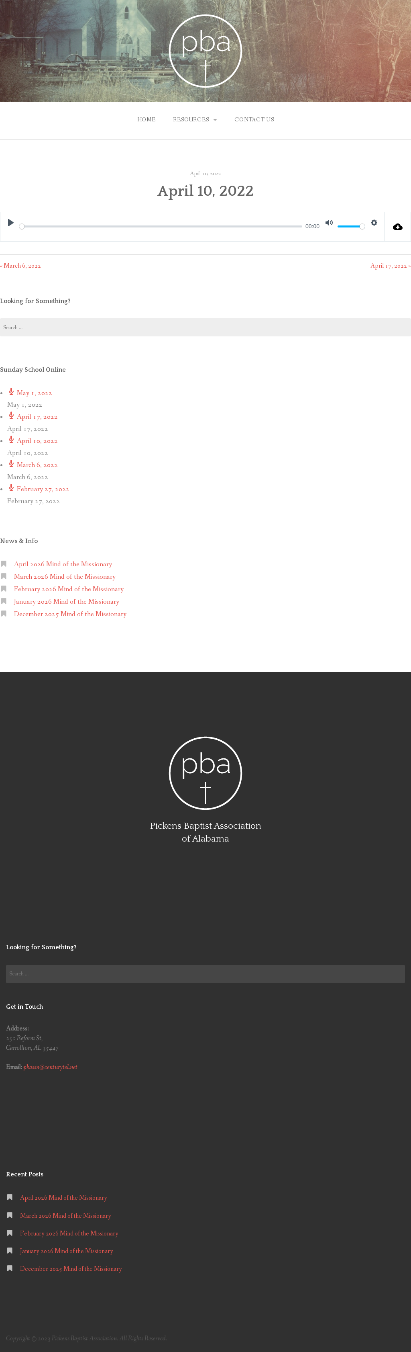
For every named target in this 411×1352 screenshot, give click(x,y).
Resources (191, 119)
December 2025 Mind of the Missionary (70, 614)
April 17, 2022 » (390, 266)
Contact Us (254, 119)
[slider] (160, 226)
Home (146, 119)
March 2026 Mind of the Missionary (65, 577)
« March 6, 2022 (20, 266)
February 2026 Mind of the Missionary (69, 589)
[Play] (10, 222)
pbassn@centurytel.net (50, 1067)
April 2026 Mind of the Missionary (63, 564)
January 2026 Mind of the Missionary (66, 601)
